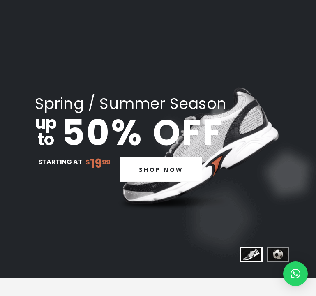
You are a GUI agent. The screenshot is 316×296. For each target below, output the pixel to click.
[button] (295, 273)
